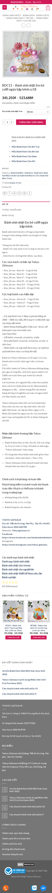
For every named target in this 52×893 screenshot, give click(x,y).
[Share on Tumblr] (29, 193)
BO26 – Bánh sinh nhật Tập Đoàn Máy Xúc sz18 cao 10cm (13, 627)
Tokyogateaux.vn (21, 530)
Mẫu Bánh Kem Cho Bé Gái (25, 151)
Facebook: (7, 534)
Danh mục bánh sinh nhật (16, 561)
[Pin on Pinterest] (24, 193)
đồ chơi (18, 183)
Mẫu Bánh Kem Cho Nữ (23, 161)
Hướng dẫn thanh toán (13, 849)
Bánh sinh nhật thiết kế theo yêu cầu (22, 573)
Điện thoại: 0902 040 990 (14, 527)
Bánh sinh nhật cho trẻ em (16, 565)
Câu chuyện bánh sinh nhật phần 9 (19, 693)
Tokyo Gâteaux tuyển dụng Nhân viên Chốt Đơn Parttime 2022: (24, 681)
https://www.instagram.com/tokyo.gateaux (24, 544)
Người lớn (37, 2)
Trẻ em (28, 2)
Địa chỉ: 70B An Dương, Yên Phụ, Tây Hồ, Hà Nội (26, 523)
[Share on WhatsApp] (4, 193)
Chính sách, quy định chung (15, 833)
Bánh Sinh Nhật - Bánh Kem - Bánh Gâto (26, 15)
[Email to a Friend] (19, 193)
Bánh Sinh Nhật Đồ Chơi (30, 176)
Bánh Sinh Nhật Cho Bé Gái (32, 19)
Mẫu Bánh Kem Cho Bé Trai (25, 146)
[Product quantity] (7, 122)
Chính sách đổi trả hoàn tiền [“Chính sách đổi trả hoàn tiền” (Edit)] (16, 838)
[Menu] (4, 7)
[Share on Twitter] (14, 193)
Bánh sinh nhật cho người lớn (18, 569)
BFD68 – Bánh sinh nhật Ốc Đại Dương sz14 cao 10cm (38, 627)
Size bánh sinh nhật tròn (12, 111)
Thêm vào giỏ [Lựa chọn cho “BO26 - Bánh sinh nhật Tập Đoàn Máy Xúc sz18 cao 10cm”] (13, 637)
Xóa (48, 107)
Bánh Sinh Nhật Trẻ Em (19, 18)
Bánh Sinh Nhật (17, 2)
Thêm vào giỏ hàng (31, 122)
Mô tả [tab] (5, 204)
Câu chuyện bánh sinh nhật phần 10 (20, 688)
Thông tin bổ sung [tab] (11, 210)
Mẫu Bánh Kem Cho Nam (24, 156)
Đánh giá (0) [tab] (8, 215)
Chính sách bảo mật (12, 843)
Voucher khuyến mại (12, 854)
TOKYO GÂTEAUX (11, 519)
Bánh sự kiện (9, 577)
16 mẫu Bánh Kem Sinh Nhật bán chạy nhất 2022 (23, 672)
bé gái (12, 183)
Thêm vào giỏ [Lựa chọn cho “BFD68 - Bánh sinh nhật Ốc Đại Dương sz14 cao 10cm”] (39, 637)
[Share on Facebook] (9, 193)
